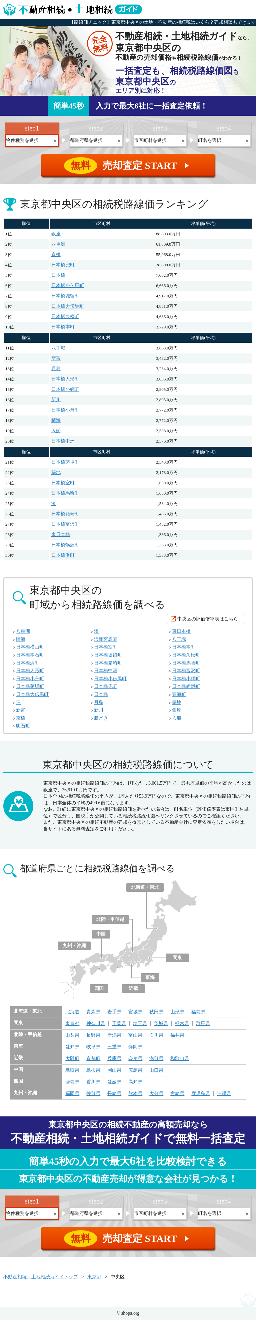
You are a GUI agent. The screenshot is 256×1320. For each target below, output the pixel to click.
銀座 (56, 233)
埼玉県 (140, 1023)
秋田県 (156, 1012)
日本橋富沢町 (65, 524)
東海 (150, 977)
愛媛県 (114, 1082)
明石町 (23, 725)
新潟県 (114, 1035)
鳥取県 (72, 1070)
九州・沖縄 (74, 945)
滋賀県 (156, 1058)
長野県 (93, 1035)
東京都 (72, 1023)
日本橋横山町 (30, 646)
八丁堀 (58, 347)
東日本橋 (60, 534)
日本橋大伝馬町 (67, 306)
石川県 (156, 1035)
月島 (56, 368)
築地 (56, 472)
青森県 (93, 1012)
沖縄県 (224, 1093)
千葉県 (119, 1023)
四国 (99, 988)
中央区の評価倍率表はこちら (207, 618)
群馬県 (203, 1023)
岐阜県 (93, 1047)
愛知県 (72, 1047)
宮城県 (135, 1012)
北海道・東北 (145, 887)
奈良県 (135, 1058)
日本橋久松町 (65, 316)
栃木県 (182, 1023)
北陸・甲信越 (110, 919)
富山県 (135, 1035)
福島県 (198, 1012)
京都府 (93, 1058)
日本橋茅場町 (65, 462)
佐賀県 (93, 1093)
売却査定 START (128, 165)
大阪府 (72, 1058)
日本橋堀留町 (65, 295)
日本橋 (58, 275)
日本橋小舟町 (65, 410)
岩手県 (114, 1012)
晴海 (56, 420)
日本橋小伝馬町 (67, 285)
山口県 (156, 1070)
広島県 (135, 1070)
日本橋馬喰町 (65, 493)
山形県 (177, 1012)
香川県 (93, 1082)
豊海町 (179, 694)
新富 (56, 358)
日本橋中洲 (63, 441)
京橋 (56, 254)
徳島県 (72, 1082)
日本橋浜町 (63, 555)
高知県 (135, 1082)
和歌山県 (179, 1058)
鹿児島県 (200, 1093)
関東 (177, 957)
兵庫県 (114, 1058)
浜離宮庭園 (105, 639)
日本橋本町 (63, 326)
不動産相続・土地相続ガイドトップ (40, 1276)
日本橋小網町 (65, 389)
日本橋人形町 (65, 378)
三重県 (114, 1047)
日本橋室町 (63, 482)
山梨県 (72, 1035)
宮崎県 (177, 1093)
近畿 (133, 988)
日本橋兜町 (63, 264)
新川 (56, 399)
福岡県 (72, 1093)
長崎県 (114, 1093)
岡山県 (114, 1070)
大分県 (156, 1093)
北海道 (72, 1012)
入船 (56, 430)
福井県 (177, 1035)
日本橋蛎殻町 (65, 544)
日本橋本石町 (30, 654)
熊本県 (135, 1093)
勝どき (101, 718)
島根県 (93, 1070)
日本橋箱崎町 (65, 513)
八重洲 (58, 244)
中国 (101, 934)
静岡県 (135, 1047)
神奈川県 (95, 1023)
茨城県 (161, 1023)
